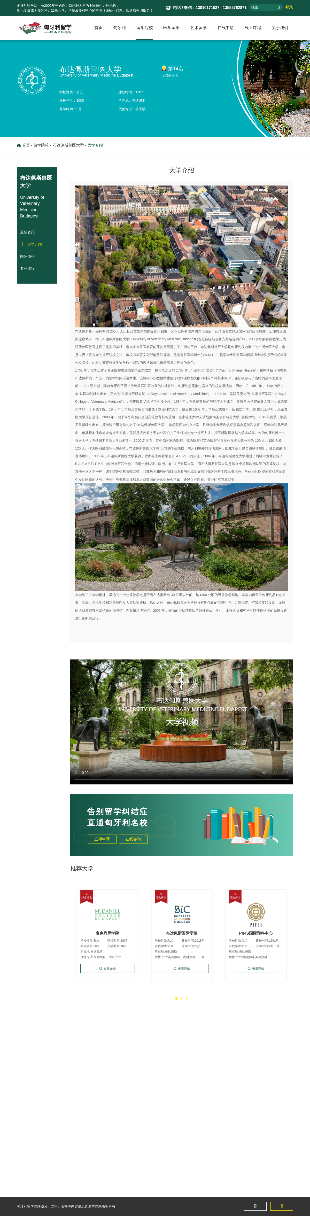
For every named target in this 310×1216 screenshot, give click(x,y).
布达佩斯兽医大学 (68, 145)
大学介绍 (95, 145)
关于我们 (280, 27)
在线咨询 (133, 839)
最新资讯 (27, 232)
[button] (176, 998)
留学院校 (144, 27)
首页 (98, 27)
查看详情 (109, 956)
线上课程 (253, 27)
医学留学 (171, 27)
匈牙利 (119, 27)
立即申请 (102, 839)
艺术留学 (198, 27)
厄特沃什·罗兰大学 (36, 1066)
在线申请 (225, 27)
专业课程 (27, 268)
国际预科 (27, 256)
